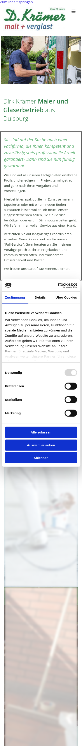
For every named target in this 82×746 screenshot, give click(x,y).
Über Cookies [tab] (66, 297)
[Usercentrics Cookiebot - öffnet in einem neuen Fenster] (58, 285)
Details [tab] (40, 297)
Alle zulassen (41, 432)
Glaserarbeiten (26, 597)
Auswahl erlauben (41, 445)
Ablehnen (40, 458)
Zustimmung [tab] (15, 297)
